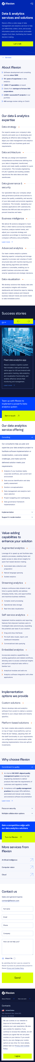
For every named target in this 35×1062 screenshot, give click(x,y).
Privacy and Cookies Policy (15, 968)
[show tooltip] (14, 958)
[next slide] (28, 321)
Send (17, 977)
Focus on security (17, 808)
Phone (5, 925)
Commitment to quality (17, 767)
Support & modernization (17, 517)
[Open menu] (31, 3)
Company (6, 933)
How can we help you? (11, 942)
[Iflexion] (8, 3)
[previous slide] (18, 321)
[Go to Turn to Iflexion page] (18, 837)
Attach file (7, 958)
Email (5, 917)
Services (7, 57)
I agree (17, 1056)
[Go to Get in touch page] (18, 416)
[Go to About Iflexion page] (8, 999)
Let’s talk (17, 44)
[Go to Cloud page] (17, 874)
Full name (6, 909)
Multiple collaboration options (17, 813)
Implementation (17, 512)
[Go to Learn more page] (7, 242)
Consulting (17, 437)
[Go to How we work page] (24, 999)
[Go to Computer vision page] (17, 867)
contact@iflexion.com (10, 901)
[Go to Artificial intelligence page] (17, 860)
